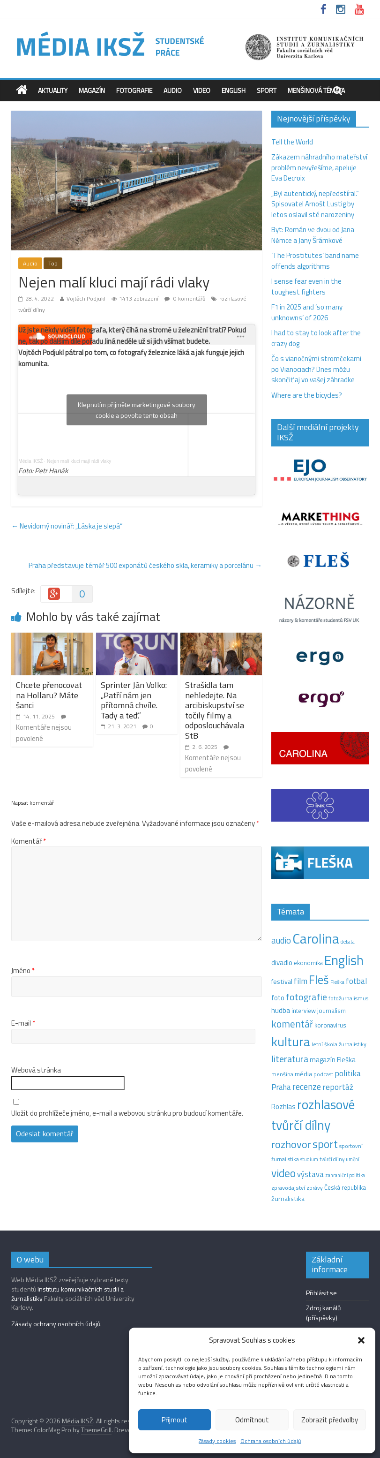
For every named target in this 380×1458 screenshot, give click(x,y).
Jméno (23, 971)
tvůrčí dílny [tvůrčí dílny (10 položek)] (332, 1159)
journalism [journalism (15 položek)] (331, 1010)
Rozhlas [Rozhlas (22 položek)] (283, 1106)
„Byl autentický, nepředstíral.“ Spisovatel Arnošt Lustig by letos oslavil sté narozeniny (315, 204)
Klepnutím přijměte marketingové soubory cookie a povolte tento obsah (136, 410)
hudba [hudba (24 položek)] (280, 1010)
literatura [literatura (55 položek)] (289, 1059)
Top (53, 263)
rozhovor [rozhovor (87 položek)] (291, 1144)
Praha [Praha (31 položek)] (281, 1087)
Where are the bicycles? (306, 395)
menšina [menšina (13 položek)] (282, 1074)
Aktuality (52, 90)
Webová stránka (36, 1070)
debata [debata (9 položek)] (348, 941)
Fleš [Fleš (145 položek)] (319, 980)
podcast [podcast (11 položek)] (323, 1074)
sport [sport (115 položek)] (325, 1143)
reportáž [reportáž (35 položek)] (337, 1086)
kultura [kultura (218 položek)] (290, 1041)
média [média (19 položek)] (303, 1074)
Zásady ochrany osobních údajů (55, 1324)
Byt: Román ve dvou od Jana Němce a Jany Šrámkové (312, 235)
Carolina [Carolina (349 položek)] (315, 938)
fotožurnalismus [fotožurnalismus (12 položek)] (348, 998)
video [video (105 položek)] (283, 1173)
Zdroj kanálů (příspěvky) (323, 1312)
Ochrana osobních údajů (270, 1440)
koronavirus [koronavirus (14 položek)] (330, 1025)
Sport (266, 90)
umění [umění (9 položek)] (352, 1159)
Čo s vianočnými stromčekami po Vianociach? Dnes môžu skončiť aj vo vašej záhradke (316, 369)
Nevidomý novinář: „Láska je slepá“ (67, 526)
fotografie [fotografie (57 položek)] (306, 997)
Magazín (92, 90)
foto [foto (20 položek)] (277, 998)
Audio (173, 90)
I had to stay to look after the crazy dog (316, 338)
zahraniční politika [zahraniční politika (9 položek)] (345, 1175)
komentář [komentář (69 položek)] (292, 1023)
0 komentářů (184, 298)
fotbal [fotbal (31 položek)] (356, 981)
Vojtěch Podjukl (86, 298)
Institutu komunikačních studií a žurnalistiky (67, 1293)
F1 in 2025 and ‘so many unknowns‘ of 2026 (307, 312)
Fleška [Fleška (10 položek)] (337, 982)
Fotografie (134, 90)
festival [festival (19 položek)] (281, 981)
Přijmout (174, 1419)
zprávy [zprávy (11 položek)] (314, 1188)
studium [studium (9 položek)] (309, 1159)
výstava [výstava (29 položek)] (310, 1174)
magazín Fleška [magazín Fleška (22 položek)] (333, 1059)
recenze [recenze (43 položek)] (306, 1086)
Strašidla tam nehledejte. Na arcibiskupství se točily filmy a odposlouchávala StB (214, 710)
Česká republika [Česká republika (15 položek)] (345, 1187)
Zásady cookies (217, 1440)
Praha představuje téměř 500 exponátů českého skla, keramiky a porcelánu (145, 565)
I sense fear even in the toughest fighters (306, 286)
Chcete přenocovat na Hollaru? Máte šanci (49, 695)
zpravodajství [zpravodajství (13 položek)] (288, 1187)
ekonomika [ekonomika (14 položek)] (308, 962)
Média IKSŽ (30, 461)
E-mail (23, 1023)
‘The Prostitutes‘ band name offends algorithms (315, 261)
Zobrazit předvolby (329, 1419)
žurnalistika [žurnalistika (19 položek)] (288, 1199)
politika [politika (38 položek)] (348, 1073)
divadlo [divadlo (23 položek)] (281, 962)
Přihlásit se (321, 1293)
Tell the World (292, 141)
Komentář (28, 841)
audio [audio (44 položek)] (281, 940)
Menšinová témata (316, 90)
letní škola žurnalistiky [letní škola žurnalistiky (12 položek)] (339, 1044)
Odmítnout (252, 1419)
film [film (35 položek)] (300, 981)
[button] (361, 1340)
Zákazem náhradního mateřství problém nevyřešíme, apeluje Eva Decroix (319, 167)
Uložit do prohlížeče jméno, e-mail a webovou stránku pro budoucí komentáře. (127, 1113)
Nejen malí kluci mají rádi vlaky (79, 461)
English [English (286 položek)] (344, 960)
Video (201, 90)
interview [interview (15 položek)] (303, 1010)
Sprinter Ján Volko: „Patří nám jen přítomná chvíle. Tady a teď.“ (134, 700)
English (234, 90)
